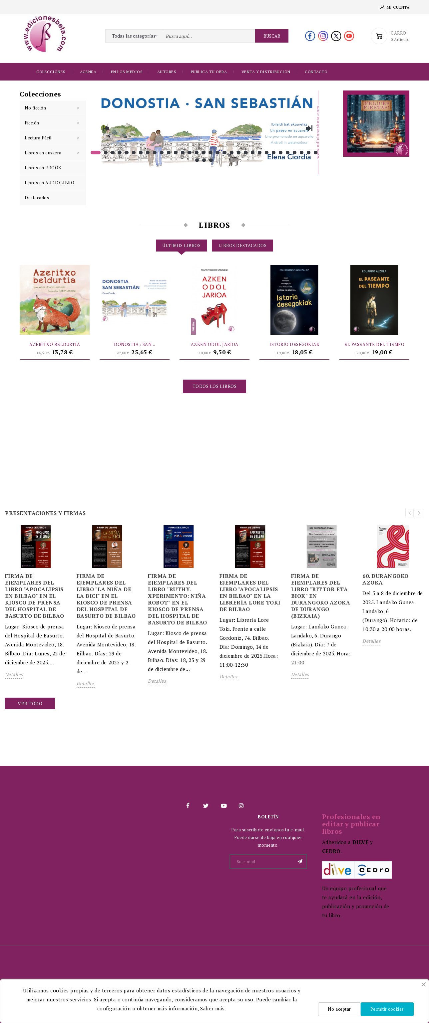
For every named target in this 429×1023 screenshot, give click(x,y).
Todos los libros (214, 386)
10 (162, 152)
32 (315, 152)
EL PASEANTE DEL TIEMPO (374, 344)
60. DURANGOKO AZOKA (385, 579)
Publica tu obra (209, 71)
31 (308, 152)
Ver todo (30, 703)
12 (176, 152)
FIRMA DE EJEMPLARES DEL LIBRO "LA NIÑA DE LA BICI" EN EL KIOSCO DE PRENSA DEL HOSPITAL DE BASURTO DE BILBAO (106, 595)
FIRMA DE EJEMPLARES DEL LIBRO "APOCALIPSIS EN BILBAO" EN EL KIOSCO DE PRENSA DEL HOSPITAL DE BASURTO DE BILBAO (34, 595)
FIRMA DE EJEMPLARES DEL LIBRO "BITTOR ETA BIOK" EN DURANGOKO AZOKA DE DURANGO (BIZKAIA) (320, 595)
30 (301, 152)
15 (197, 152)
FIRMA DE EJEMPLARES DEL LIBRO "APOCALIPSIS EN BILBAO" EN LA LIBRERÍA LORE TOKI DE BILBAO (249, 592)
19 (224, 152)
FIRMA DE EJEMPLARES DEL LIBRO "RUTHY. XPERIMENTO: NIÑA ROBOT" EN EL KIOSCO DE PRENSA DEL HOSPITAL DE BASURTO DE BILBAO (177, 599)
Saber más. (213, 1008)
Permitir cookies (387, 1009)
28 (287, 152)
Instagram (241, 806)
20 (231, 152)
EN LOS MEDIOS (127, 71)
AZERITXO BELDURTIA (54, 344)
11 (169, 152)
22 (245, 152)
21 (238, 152)
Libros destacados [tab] (242, 246)
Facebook (188, 806)
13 (183, 152)
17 (211, 152)
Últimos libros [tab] (182, 246)
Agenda (88, 71)
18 (217, 152)
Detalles (14, 674)
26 (273, 152)
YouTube (223, 806)
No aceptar (339, 1009)
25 (266, 152)
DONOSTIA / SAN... (134, 344)
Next (309, 128)
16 (204, 152)
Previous (106, 128)
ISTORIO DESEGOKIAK (294, 344)
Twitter (206, 806)
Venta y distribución (265, 71)
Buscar (271, 36)
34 (204, 160)
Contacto (316, 71)
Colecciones (51, 71)
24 (259, 152)
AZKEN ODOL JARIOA (214, 344)
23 (252, 152)
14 (190, 152)
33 (197, 160)
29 (294, 152)
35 (211, 160)
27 (280, 152)
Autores (167, 71)
